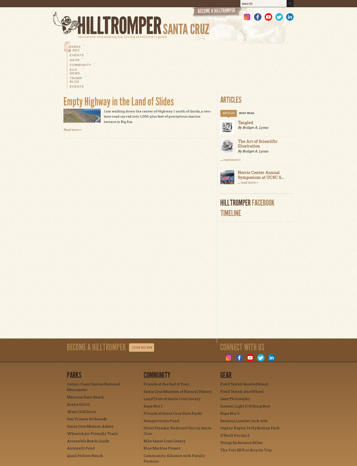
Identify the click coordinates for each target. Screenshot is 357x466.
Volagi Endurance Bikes (241, 407)
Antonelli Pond (81, 413)
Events (106, 47)
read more (230, 124)
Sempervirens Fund (161, 386)
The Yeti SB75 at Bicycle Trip (246, 415)
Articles (228, 77)
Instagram (247, 17)
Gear (125, 47)
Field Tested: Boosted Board (244, 349)
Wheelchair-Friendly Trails (92, 398)
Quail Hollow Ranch (85, 420)
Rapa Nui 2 (153, 371)
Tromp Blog (202, 47)
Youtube (268, 17)
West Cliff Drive (81, 376)
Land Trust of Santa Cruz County (172, 363)
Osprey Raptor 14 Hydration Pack (250, 393)
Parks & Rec (81, 47)
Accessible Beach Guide (88, 406)
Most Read (246, 77)
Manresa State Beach (85, 362)
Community (147, 47)
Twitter (279, 17)
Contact (157, 447)
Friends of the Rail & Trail (166, 349)
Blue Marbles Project (162, 413)
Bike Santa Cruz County (165, 406)
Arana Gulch (78, 369)
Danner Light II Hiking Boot (245, 371)
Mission (135, 447)
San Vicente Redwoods (87, 384)
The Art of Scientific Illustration (257, 108)
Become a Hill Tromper (217, 12)
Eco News (173, 47)
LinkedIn (290, 17)
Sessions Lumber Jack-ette (244, 386)
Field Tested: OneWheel (242, 356)
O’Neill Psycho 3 (234, 400)
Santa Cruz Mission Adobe (90, 391)
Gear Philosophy (235, 363)
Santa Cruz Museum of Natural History (178, 356)
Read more (72, 94)
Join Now (141, 312)
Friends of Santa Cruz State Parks (173, 378)
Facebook (257, 17)
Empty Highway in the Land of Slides (118, 66)
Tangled (245, 87)
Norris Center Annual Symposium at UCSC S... (261, 139)
